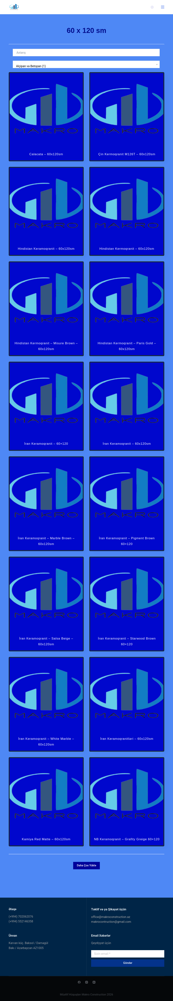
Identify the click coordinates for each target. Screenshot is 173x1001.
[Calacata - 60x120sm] (46, 109)
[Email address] (127, 954)
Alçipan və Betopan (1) (85, 66)
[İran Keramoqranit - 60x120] (46, 410)
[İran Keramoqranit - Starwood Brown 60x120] (126, 605)
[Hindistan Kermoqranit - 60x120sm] (126, 210)
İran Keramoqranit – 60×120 (46, 455)
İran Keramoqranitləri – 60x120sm (126, 750)
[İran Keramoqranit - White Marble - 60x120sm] (46, 705)
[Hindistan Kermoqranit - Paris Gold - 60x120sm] (126, 310)
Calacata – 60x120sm (46, 154)
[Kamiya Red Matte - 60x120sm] (46, 806)
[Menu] (162, 7)
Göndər (127, 963)
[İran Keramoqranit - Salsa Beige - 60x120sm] (46, 605)
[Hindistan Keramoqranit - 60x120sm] (46, 210)
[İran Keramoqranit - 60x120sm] (126, 410)
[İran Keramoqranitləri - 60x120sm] (126, 705)
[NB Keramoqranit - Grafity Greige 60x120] (126, 806)
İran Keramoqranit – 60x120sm (126, 455)
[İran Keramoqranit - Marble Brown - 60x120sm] (46, 505)
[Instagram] (86, 982)
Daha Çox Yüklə (86, 882)
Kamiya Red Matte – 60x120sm (46, 850)
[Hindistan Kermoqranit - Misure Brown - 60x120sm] (46, 310)
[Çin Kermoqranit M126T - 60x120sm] (126, 109)
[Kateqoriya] (86, 64)
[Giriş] (152, 7)
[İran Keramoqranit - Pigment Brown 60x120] (126, 505)
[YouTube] (94, 982)
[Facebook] (79, 982)
